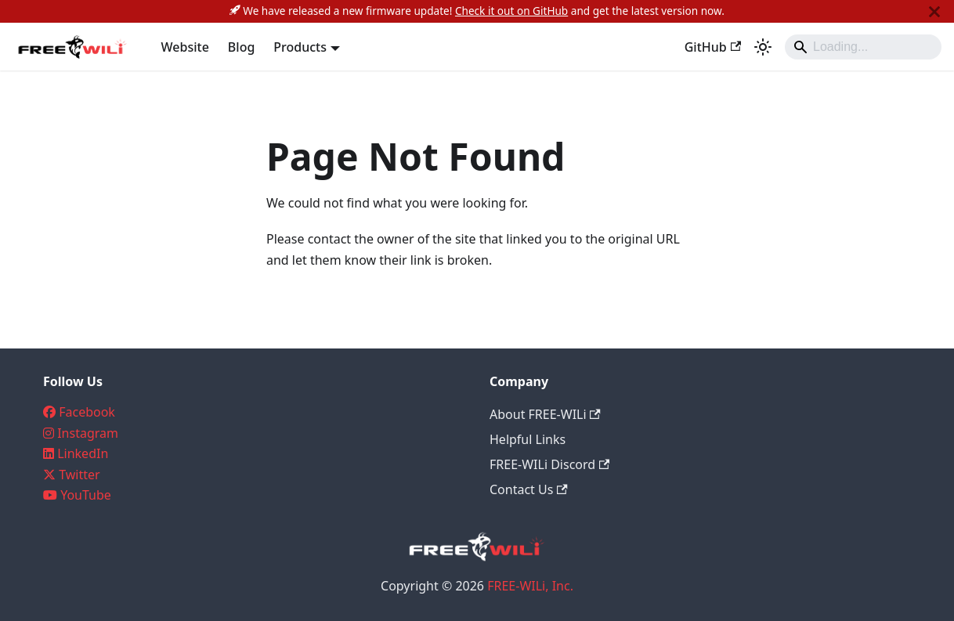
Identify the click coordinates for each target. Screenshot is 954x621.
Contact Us (529, 489)
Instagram (87, 433)
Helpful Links (528, 439)
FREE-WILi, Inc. (530, 585)
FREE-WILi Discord (549, 464)
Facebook (87, 412)
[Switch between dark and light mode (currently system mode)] (762, 47)
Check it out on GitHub (511, 10)
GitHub (713, 47)
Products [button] (300, 47)
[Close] (934, 11)
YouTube (85, 495)
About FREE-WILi (545, 414)
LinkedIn (82, 453)
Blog (241, 47)
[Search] (863, 47)
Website (185, 47)
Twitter (79, 474)
